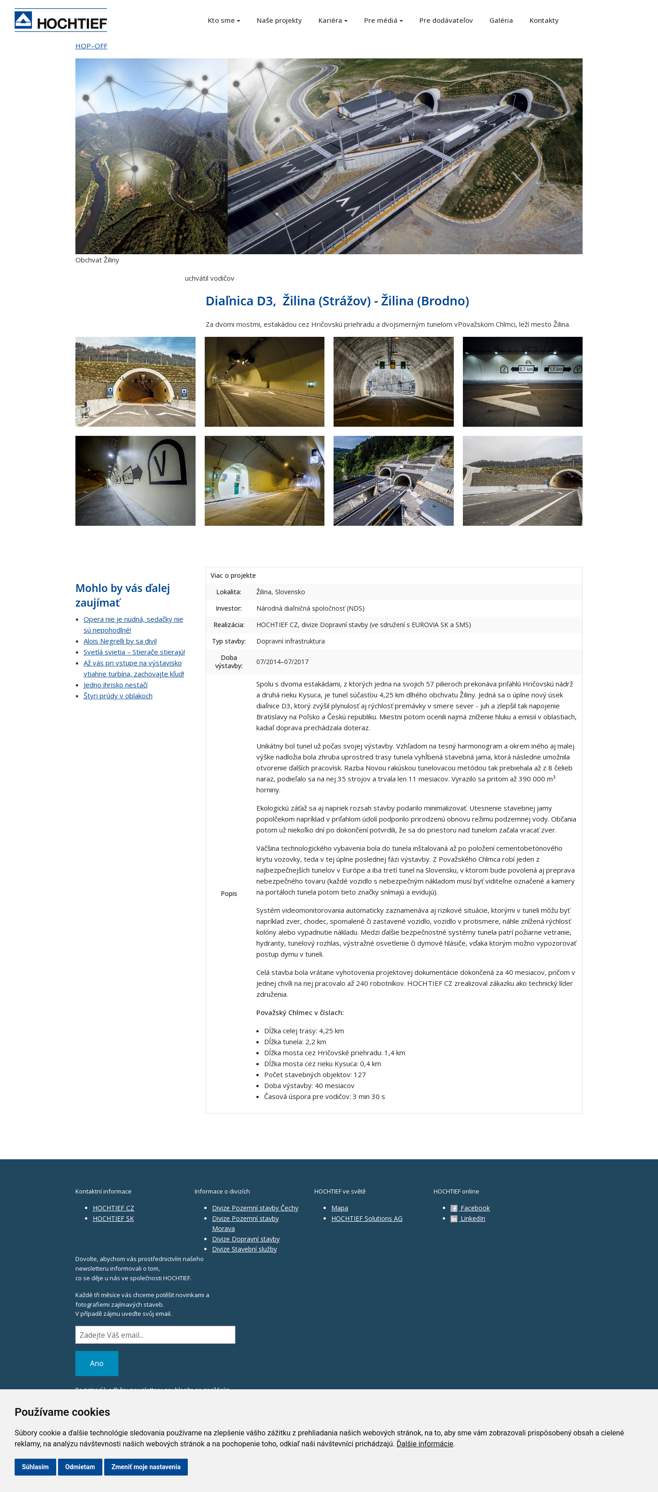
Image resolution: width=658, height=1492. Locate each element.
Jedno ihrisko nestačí (116, 684)
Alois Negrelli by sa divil (120, 640)
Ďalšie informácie (425, 1444)
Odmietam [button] (80, 1467)
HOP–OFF (91, 45)
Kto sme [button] (221, 20)
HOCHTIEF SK (113, 1218)
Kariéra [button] (330, 20)
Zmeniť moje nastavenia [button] (145, 1467)
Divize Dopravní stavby (246, 1239)
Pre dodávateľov (446, 20)
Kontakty (544, 20)
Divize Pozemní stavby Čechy (255, 1208)
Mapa (339, 1208)
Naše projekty (279, 20)
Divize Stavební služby (244, 1249)
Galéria (501, 20)
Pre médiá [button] (381, 20)
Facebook (470, 1208)
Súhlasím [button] (35, 1467)
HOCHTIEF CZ (113, 1208)
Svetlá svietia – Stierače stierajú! (134, 651)
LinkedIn (468, 1218)
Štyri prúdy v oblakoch (118, 695)
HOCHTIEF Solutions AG (367, 1218)
